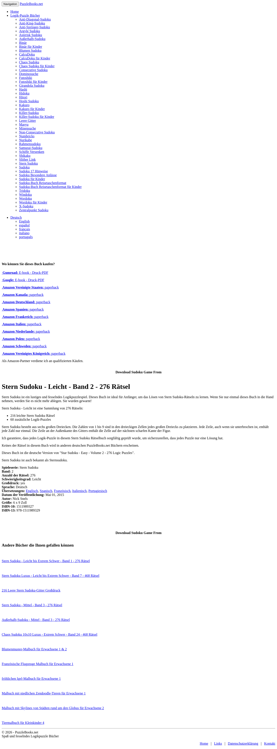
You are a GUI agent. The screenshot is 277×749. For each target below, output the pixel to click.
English (24, 221)
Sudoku (24, 167)
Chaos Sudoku (29, 62)
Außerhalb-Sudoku (32, 39)
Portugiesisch (97, 491)
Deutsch (16, 217)
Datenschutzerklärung (243, 743)
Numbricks (26, 136)
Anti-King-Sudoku (32, 23)
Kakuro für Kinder (32, 109)
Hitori (23, 97)
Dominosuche (28, 74)
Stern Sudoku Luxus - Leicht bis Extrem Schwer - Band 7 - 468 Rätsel (50, 575)
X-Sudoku (26, 206)
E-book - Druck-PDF (25, 272)
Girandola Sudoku (31, 85)
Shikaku (24, 155)
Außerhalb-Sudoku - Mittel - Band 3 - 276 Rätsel (36, 620)
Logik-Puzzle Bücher (25, 15)
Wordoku (25, 198)
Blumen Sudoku (30, 50)
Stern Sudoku (28, 163)
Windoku (25, 194)
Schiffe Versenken (31, 152)
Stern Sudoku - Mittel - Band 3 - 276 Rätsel (32, 605)
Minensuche (27, 128)
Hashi (23, 89)
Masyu (24, 124)
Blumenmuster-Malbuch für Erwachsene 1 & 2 (34, 649)
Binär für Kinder (30, 46)
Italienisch (79, 491)
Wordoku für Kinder (33, 202)
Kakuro (24, 105)
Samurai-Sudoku (30, 148)
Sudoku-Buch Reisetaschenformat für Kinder (50, 187)
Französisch (62, 491)
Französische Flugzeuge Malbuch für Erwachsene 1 (37, 664)
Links (218, 743)
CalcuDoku (27, 54)
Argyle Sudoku (29, 31)
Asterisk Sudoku (30, 35)
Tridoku (24, 190)
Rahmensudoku (30, 144)
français (24, 229)
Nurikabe (25, 140)
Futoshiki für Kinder (33, 81)
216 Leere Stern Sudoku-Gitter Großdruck (31, 590)
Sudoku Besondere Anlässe (38, 175)
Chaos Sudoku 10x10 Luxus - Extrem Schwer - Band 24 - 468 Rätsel (49, 634)
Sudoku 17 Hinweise (33, 171)
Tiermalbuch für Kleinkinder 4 (23, 723)
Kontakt (269, 743)
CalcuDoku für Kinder (34, 58)
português (26, 237)
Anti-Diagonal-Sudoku (35, 19)
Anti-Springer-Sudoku (34, 27)
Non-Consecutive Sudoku (37, 132)
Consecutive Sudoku (33, 70)
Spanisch (46, 491)
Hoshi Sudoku (29, 101)
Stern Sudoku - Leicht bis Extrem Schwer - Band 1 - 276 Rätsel (46, 561)
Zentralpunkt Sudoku (33, 210)
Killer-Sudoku (29, 113)
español (24, 225)
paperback (30, 287)
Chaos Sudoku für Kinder (37, 66)
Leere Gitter (27, 120)
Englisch (32, 491)
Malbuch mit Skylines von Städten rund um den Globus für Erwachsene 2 (53, 708)
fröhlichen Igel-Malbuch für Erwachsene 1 (31, 678)
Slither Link (27, 159)
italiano (24, 233)
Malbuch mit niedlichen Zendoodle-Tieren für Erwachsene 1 (44, 693)
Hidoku (24, 93)
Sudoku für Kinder (32, 179)
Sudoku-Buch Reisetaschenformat (42, 183)
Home (14, 11)
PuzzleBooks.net (31, 4)
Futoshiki (25, 78)
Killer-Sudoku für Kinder (36, 117)
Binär (23, 43)
